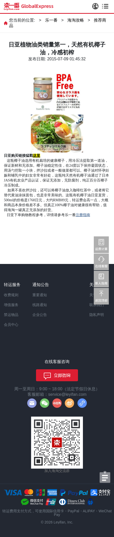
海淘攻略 (75, 20)
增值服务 (11, 305)
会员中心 (11, 324)
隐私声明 (96, 315)
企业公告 (39, 315)
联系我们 (96, 305)
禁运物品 (11, 315)
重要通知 (39, 295)
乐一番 (51, 20)
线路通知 (39, 305)
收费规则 (11, 295)
